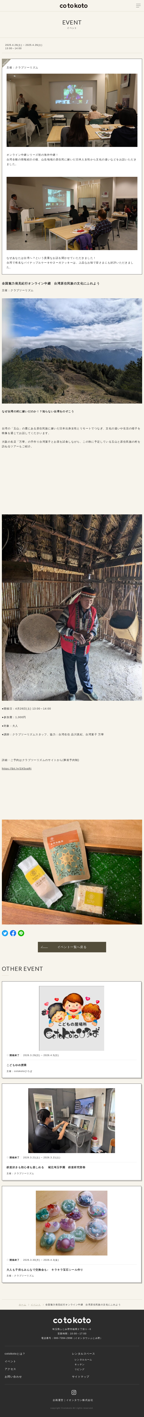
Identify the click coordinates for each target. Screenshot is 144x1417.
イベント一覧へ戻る (64, 947)
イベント (10, 1361)
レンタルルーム (83, 1359)
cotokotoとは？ (15, 1353)
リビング (80, 1369)
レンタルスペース (83, 1353)
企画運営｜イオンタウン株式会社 (73, 1400)
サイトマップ (80, 1376)
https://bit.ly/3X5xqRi (17, 768)
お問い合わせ (13, 1376)
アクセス (10, 1368)
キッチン (80, 1364)
